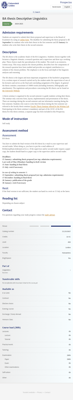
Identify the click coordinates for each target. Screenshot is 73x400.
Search (37, 12)
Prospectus (66, 2)
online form (24, 40)
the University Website (11, 91)
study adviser (50, 215)
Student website (29, 392)
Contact (47, 392)
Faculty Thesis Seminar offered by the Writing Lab (49, 106)
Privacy (39, 392)
